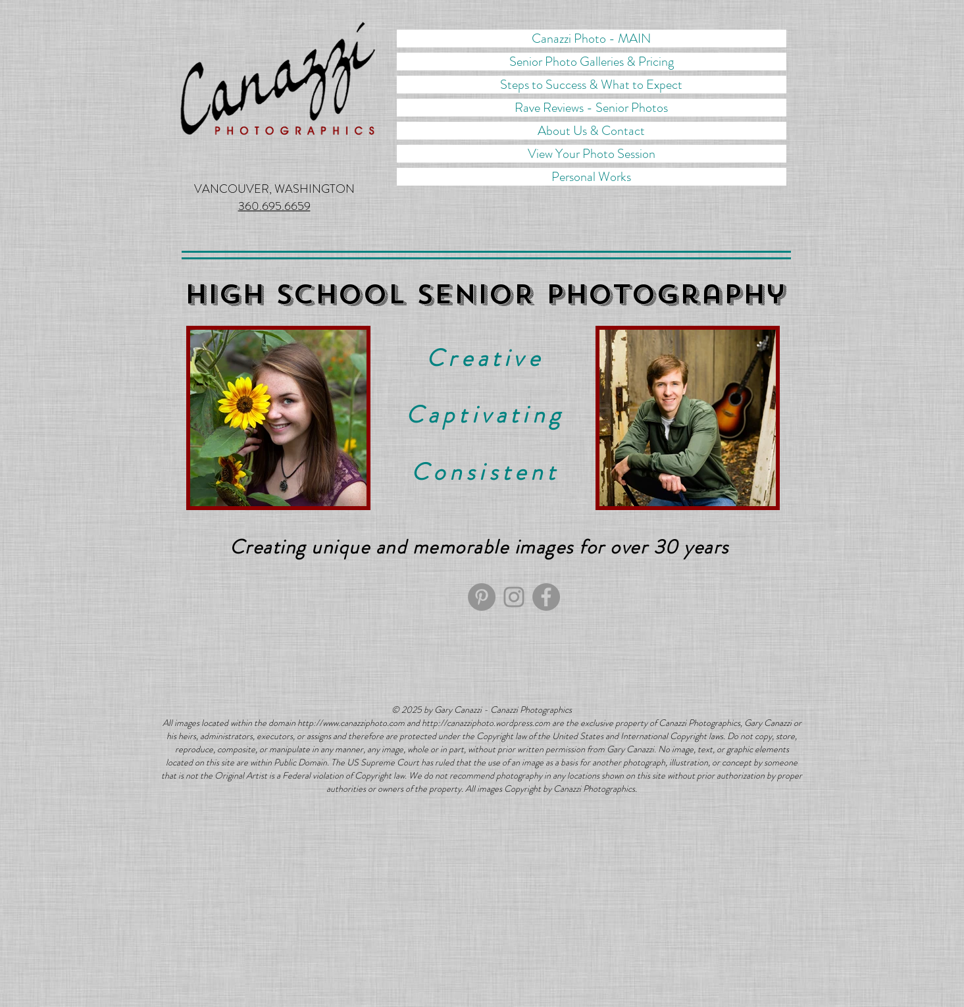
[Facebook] (546, 597)
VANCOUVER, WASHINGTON (274, 188)
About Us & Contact (591, 130)
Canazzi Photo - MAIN (591, 38)
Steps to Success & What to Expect (591, 84)
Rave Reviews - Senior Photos (591, 107)
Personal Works (591, 176)
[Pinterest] (481, 597)
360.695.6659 (274, 206)
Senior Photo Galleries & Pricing (591, 61)
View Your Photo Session (591, 153)
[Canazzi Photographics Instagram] (514, 597)
